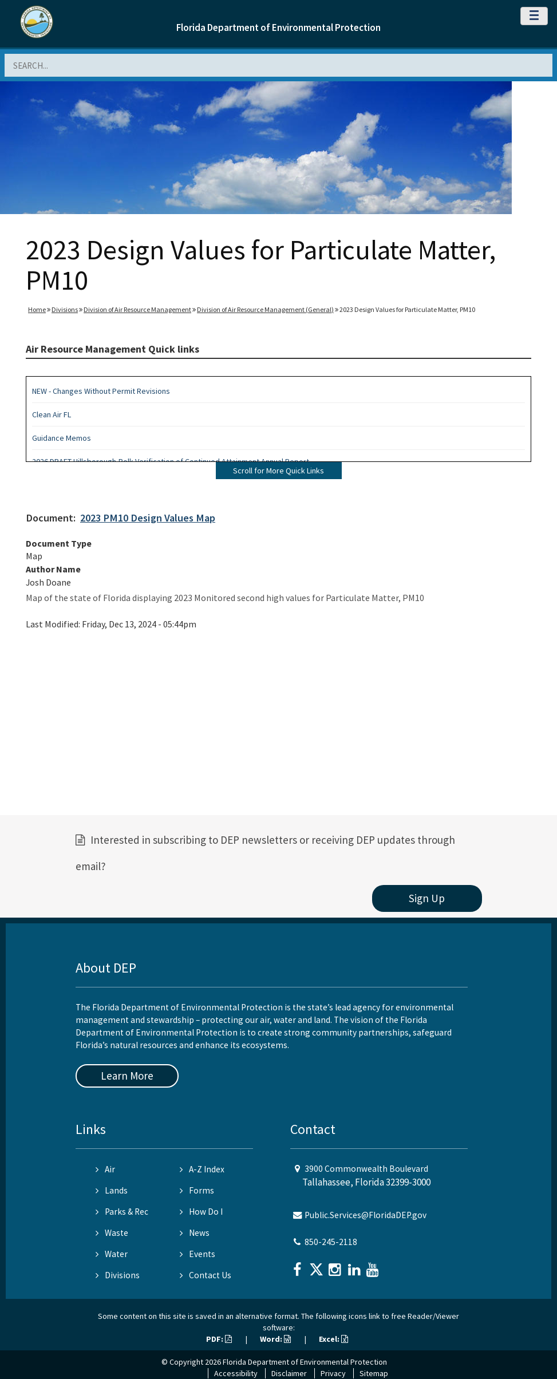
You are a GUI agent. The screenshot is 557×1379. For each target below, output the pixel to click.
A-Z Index (202, 1169)
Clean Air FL (51, 414)
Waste (112, 1232)
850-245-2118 (331, 1241)
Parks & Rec (122, 1211)
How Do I (201, 1211)
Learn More (127, 1075)
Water (112, 1253)
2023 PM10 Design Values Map (147, 517)
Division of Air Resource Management (137, 309)
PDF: (219, 1339)
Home (37, 309)
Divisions (65, 309)
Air (105, 1169)
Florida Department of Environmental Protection (278, 27)
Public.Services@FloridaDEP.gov (365, 1215)
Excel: (333, 1339)
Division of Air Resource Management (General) (265, 309)
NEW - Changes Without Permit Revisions (101, 391)
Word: (275, 1339)
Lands (112, 1190)
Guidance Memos (61, 438)
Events (197, 1253)
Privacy (333, 1373)
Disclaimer (289, 1373)
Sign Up (427, 898)
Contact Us (205, 1275)
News (195, 1232)
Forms (197, 1190)
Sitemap (374, 1373)
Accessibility (236, 1373)
